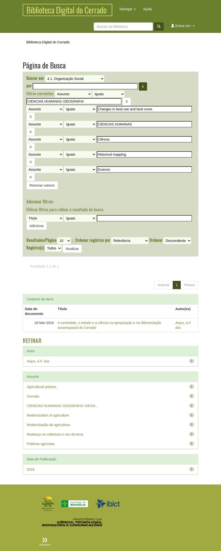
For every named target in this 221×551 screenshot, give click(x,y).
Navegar (128, 9)
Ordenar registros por (92, 240)
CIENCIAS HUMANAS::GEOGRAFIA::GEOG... (62, 406)
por (29, 86)
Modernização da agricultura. (49, 425)
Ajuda (147, 9)
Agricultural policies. (42, 387)
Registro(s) (35, 248)
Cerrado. (33, 396)
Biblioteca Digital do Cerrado (48, 42)
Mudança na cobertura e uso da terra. (55, 434)
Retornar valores (42, 185)
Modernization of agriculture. (48, 415)
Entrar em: (183, 26)
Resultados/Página (41, 240)
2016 (30, 469)
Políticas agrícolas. (41, 444)
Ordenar (155, 240)
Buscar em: (35, 78)
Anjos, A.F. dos (38, 361)
